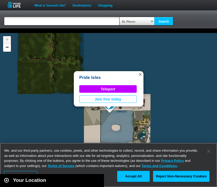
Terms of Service (61, 166)
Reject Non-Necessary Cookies (181, 176)
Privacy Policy (172, 161)
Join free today (108, 99)
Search (164, 21)
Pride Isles (90, 77)
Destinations (82, 5)
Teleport (108, 89)
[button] (140, 74)
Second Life (17, 4)
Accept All (133, 176)
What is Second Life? (50, 5)
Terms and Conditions (159, 166)
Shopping (105, 5)
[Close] (208, 151)
